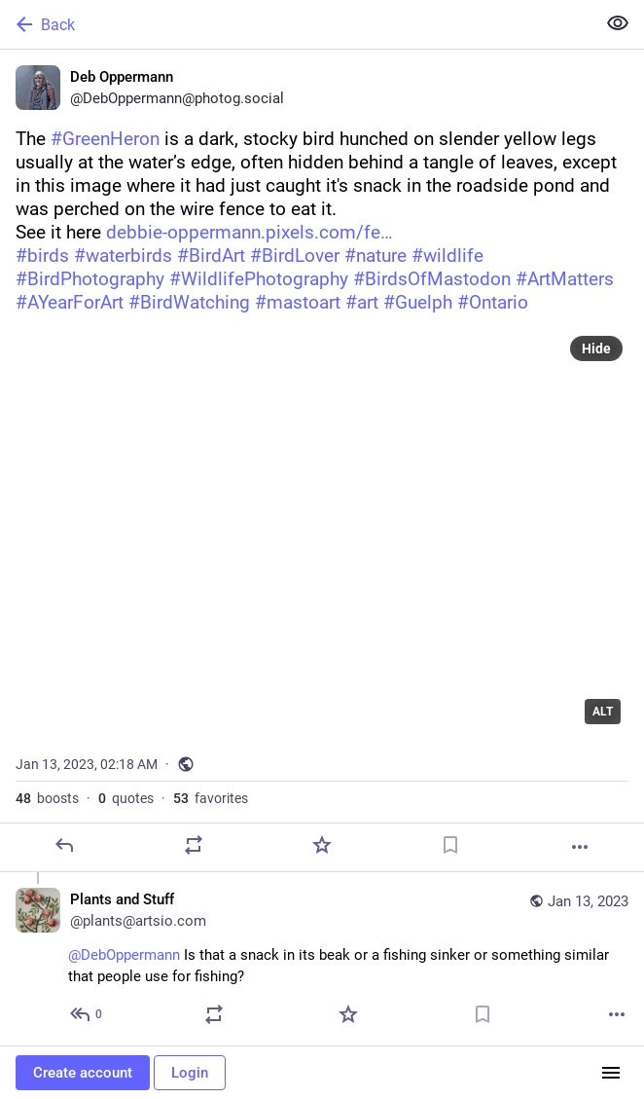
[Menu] (610, 1072)
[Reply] (64, 845)
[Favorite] (322, 845)
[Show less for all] (617, 23)
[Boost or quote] (193, 845)
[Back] (295, 24)
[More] (579, 847)
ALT (602, 711)
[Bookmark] (450, 845)
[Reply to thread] (87, 1014)
